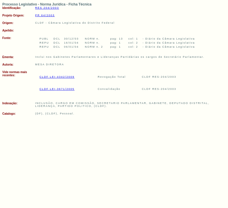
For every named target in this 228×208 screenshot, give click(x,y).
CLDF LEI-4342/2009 (57, 76)
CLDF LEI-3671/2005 (57, 89)
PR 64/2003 (45, 15)
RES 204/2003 (47, 7)
